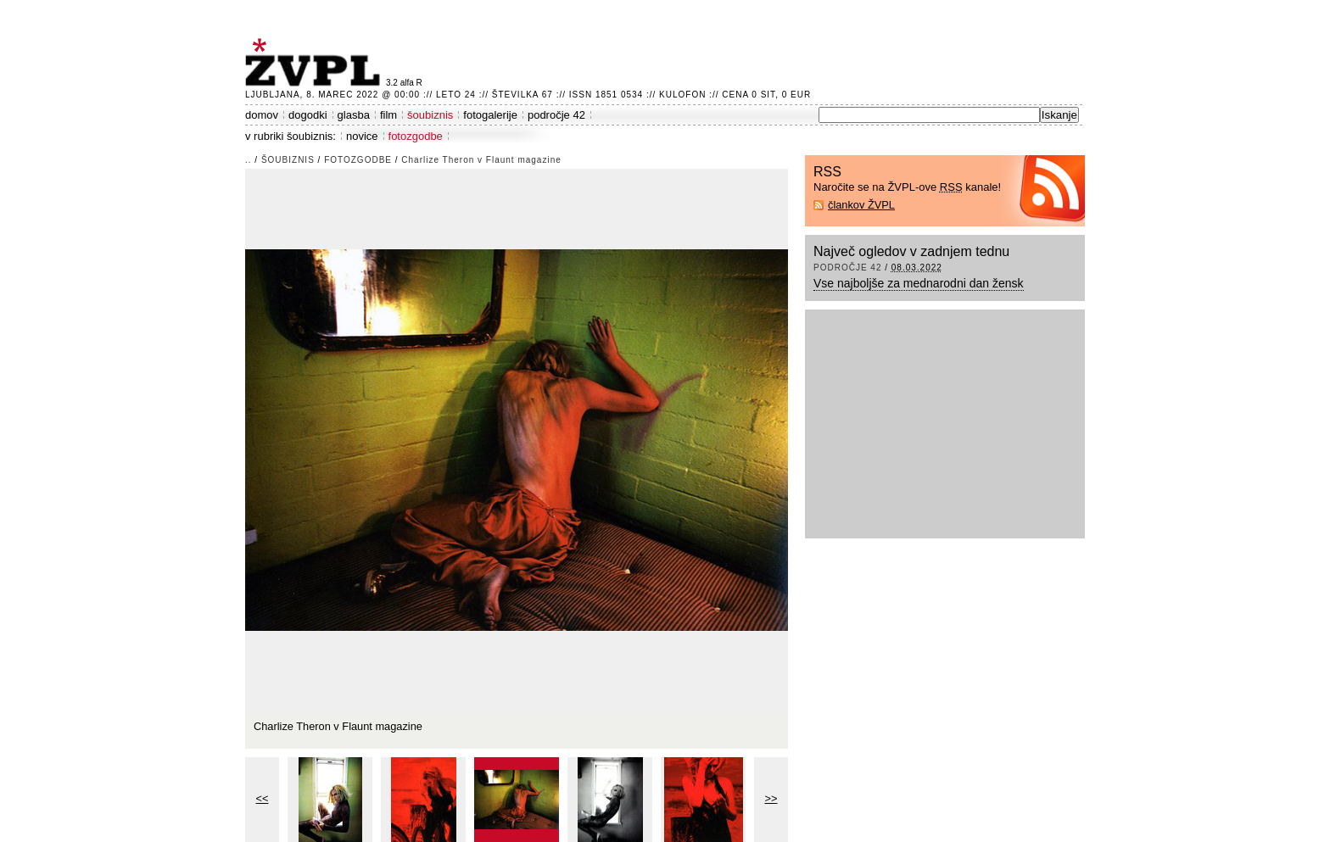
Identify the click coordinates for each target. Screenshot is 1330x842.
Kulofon (682, 94)
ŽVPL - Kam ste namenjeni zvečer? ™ (315, 62)
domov (261, 115)
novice (362, 136)
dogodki (307, 115)
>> (771, 798)
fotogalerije (490, 115)
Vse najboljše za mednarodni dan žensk (918, 283)
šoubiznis (430, 115)
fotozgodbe (415, 136)
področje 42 (556, 115)
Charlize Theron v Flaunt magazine (481, 159)
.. (248, 159)
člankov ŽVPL (861, 204)
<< (262, 798)
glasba (354, 115)
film (388, 115)
